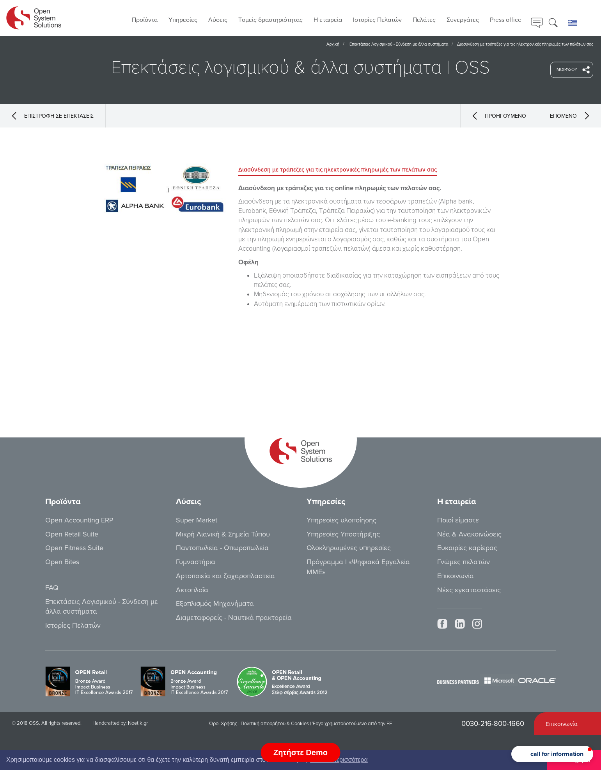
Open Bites (62, 562)
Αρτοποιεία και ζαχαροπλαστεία (225, 576)
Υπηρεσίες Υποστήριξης (343, 534)
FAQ (52, 587)
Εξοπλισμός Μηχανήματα (215, 603)
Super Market (196, 520)
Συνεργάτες (463, 20)
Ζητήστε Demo (300, 752)
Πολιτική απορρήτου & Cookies (275, 723)
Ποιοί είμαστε (458, 520)
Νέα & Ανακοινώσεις (469, 534)
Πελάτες (424, 20)
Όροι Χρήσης (223, 723)
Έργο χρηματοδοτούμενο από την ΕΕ (352, 723)
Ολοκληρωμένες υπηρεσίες (349, 547)
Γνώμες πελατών (463, 562)
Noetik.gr (138, 723)
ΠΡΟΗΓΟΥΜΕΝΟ (499, 116)
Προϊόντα (145, 20)
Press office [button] (505, 20)
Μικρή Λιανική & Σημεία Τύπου (223, 534)
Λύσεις (217, 20)
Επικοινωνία (455, 576)
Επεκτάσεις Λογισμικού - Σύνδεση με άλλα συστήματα (398, 44)
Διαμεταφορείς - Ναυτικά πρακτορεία (234, 617)
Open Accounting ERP (79, 520)
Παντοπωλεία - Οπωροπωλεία (222, 547)
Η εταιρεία (328, 20)
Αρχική (332, 44)
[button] (552, 754)
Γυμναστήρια (195, 562)
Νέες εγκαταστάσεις (469, 590)
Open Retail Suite (71, 534)
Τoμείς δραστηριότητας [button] (270, 20)
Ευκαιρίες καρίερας (467, 547)
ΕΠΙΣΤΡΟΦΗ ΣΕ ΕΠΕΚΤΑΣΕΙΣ (53, 116)
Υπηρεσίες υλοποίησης (341, 520)
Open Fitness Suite (74, 547)
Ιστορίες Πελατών (377, 20)
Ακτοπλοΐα (192, 590)
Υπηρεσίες (182, 20)
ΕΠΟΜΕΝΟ (569, 116)
